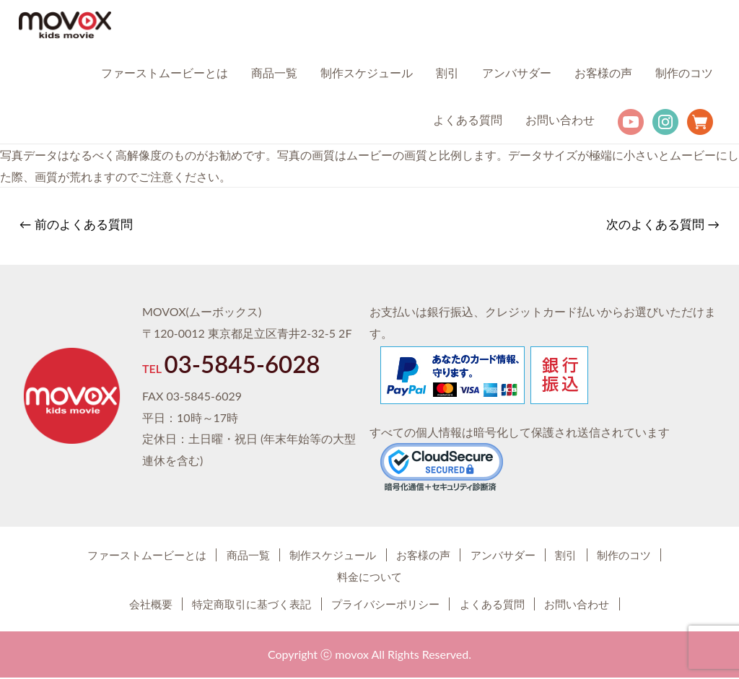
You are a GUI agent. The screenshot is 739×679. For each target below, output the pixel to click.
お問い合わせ (560, 120)
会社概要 (120, 605)
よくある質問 (467, 120)
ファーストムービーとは (164, 73)
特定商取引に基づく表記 (235, 605)
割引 (447, 73)
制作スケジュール (366, 73)
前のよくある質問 (77, 225)
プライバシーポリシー (387, 605)
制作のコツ (684, 73)
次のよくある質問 (662, 225)
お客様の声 (603, 73)
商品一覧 (274, 73)
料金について (413, 577)
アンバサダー (516, 73)
